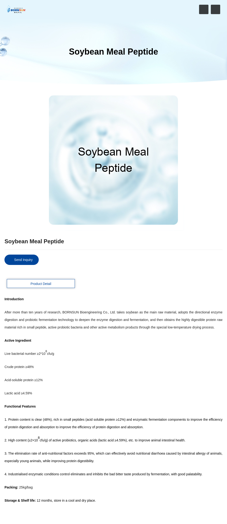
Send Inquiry (23, 260)
